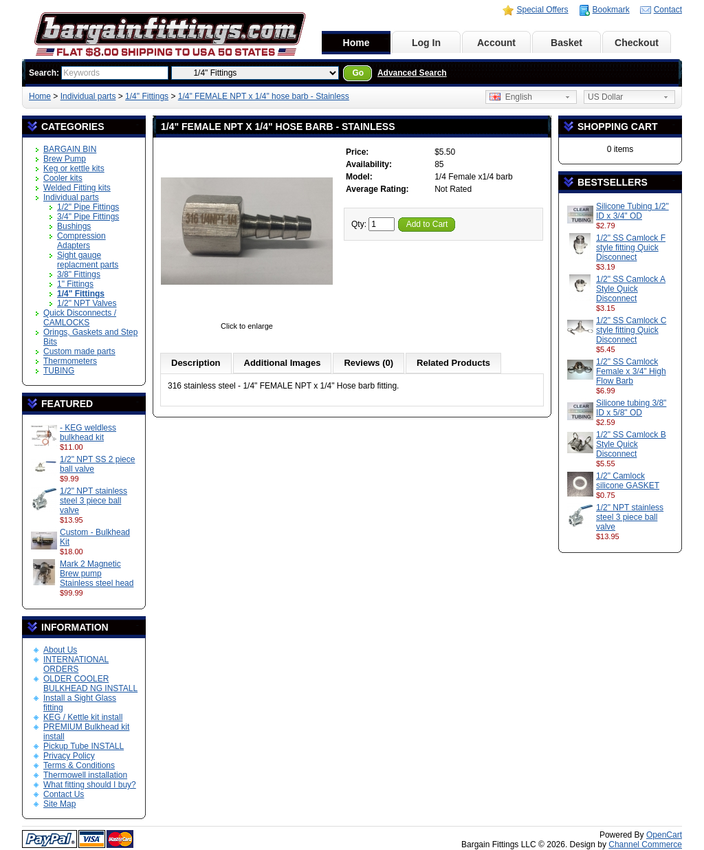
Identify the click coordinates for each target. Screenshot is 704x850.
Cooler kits (62, 178)
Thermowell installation (85, 775)
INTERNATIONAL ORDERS (76, 664)
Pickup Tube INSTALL (83, 746)
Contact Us (63, 794)
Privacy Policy (69, 756)
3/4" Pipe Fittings (88, 216)
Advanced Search (412, 73)
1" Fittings (75, 284)
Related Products (453, 363)
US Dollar (605, 97)
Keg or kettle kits (73, 168)
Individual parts (88, 96)
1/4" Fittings (146, 96)
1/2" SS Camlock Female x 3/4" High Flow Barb (631, 371)
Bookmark (611, 9)
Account (496, 42)
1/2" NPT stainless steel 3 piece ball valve (93, 500)
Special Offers (542, 9)
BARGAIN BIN (69, 149)
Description (196, 363)
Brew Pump (64, 159)
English (511, 97)
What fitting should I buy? (89, 784)
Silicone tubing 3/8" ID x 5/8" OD (631, 407)
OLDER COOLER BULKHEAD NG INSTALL (90, 683)
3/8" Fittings (78, 274)
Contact (668, 9)
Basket (566, 42)
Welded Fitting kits (77, 188)
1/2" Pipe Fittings (88, 207)
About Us (60, 650)
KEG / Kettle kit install (82, 717)
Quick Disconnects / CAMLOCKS (79, 317)
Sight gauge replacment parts (87, 260)
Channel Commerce (645, 844)
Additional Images (282, 363)
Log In (426, 42)
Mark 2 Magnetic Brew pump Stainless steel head (96, 573)
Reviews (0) (368, 363)
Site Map (59, 804)
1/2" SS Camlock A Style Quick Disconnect (631, 288)
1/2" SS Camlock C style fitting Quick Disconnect (631, 330)
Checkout (637, 42)
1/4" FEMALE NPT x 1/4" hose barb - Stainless (263, 96)
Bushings (74, 226)
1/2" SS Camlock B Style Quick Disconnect (631, 444)
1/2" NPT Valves (87, 303)
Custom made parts (79, 351)
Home (356, 42)
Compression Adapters (81, 240)
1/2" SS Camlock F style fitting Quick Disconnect (631, 247)
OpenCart (664, 835)
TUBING (58, 370)
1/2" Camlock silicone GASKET (627, 480)
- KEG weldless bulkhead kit (88, 432)
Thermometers (70, 361)
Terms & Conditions (79, 765)
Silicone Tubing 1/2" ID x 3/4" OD (632, 211)
